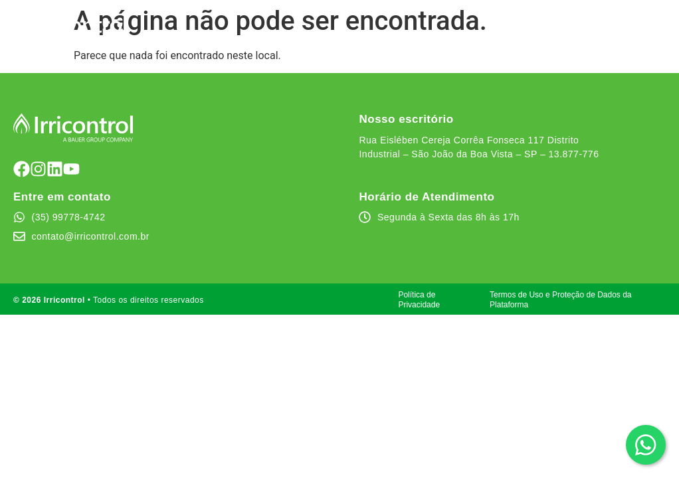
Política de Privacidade (419, 299)
